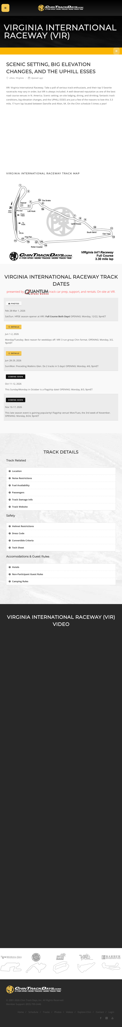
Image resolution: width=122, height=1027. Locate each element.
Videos (69, 1012)
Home (21, 1012)
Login (111, 1012)
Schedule (33, 1012)
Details (13, 327)
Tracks (46, 1012)
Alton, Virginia (16, 78)
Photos (13, 303)
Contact (100, 1012)
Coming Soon (15, 376)
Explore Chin (84, 1012)
